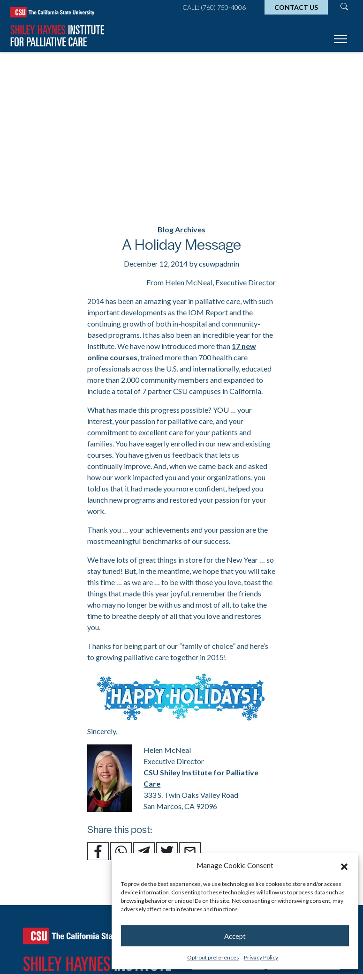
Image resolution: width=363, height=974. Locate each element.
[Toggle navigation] (340, 40)
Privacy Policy (261, 957)
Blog (166, 229)
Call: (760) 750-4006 (214, 7)
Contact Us (296, 7)
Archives (190, 229)
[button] (344, 865)
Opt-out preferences (213, 957)
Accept (235, 936)
